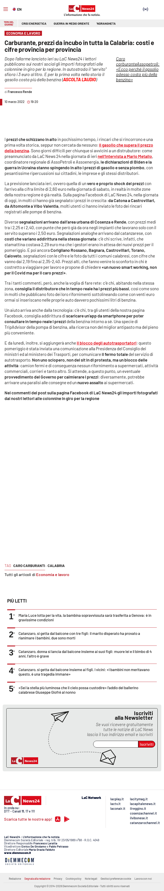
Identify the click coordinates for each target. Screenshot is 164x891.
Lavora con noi (143, 878)
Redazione (15, 878)
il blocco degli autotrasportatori (106, 342)
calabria (56, 565)
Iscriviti (147, 744)
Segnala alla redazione (37, 878)
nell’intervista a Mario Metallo (125, 156)
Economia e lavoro (52, 574)
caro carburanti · (29, 565)
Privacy (58, 878)
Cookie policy (73, 878)
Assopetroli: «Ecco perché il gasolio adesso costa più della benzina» (137, 69)
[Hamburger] (5, 9)
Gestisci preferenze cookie (116, 878)
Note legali (91, 878)
